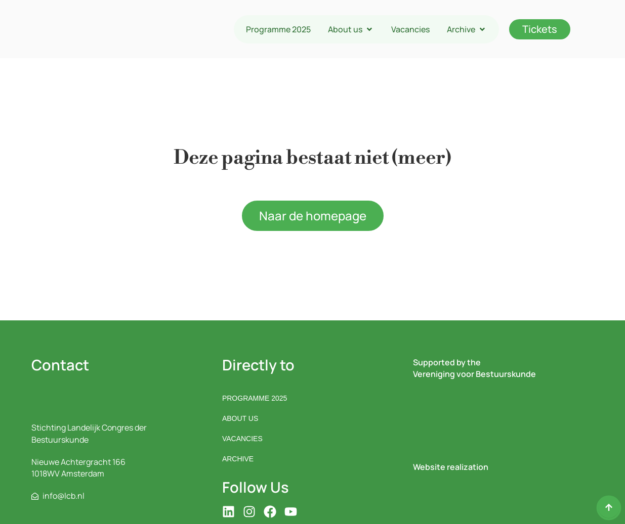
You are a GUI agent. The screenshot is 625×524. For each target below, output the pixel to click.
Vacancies (242, 439)
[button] (351, 29)
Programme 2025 (254, 398)
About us (240, 418)
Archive (238, 459)
